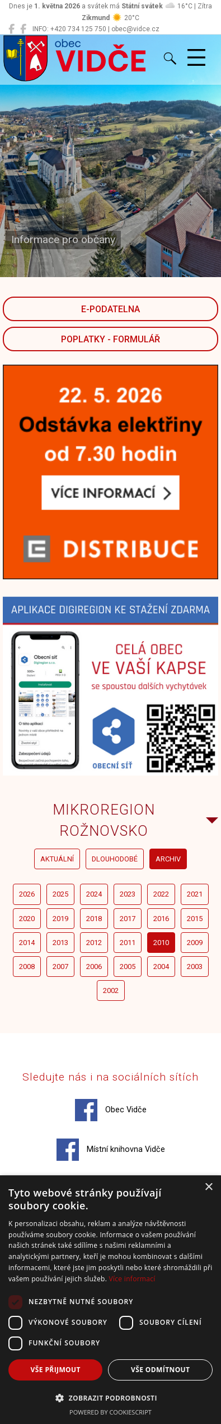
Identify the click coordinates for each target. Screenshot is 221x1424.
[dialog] (110, 1299)
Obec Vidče (111, 1110)
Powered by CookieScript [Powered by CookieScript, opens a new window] (110, 1412)
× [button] (208, 1187)
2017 (127, 918)
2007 (60, 966)
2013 (60, 942)
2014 (27, 942)
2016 (161, 918)
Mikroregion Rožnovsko (104, 820)
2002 (111, 990)
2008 (27, 966)
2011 (127, 942)
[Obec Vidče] (11, 29)
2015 (195, 918)
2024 (94, 894)
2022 (161, 894)
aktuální (57, 859)
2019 (60, 918)
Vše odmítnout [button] (160, 1369)
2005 (127, 966)
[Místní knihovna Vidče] (23, 29)
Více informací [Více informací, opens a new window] (132, 1278)
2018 (94, 918)
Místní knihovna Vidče (111, 1150)
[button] (110, 1397)
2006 (94, 966)
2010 (161, 942)
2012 (94, 942)
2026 (27, 894)
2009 (195, 942)
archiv (168, 859)
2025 (60, 894)
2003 (195, 966)
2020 (27, 918)
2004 (161, 966)
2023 (127, 894)
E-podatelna (110, 309)
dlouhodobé (115, 859)
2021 (195, 894)
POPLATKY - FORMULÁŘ (110, 339)
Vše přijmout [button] (56, 1369)
